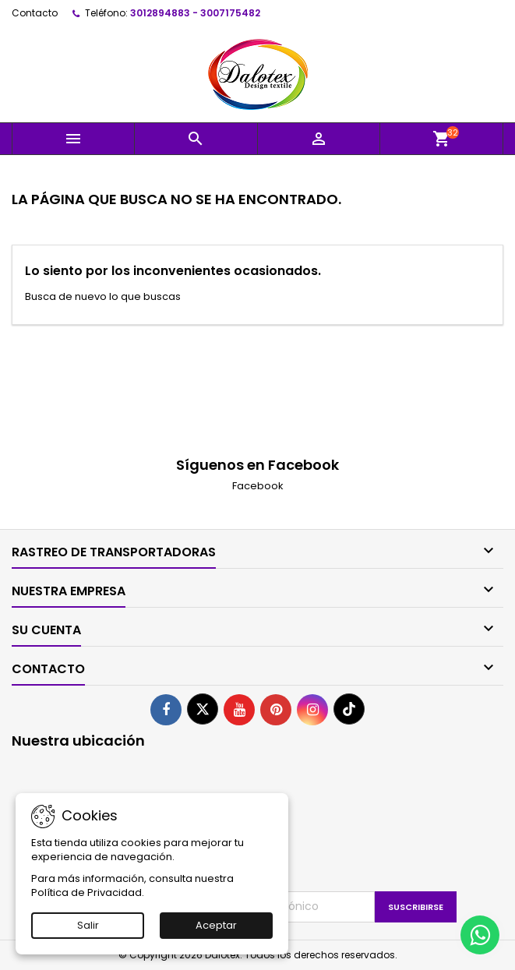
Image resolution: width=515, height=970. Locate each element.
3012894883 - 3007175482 (195, 12)
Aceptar (216, 925)
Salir (88, 925)
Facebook (258, 485)
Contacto (35, 12)
